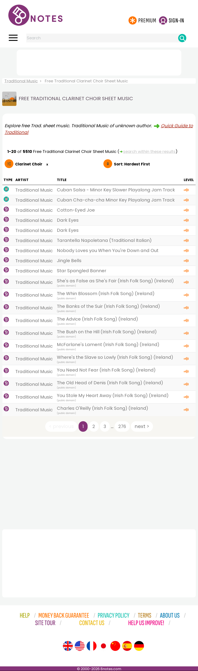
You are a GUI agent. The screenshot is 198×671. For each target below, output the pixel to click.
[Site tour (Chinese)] (115, 645)
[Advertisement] (99, 62)
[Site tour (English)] (67, 645)
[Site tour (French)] (91, 645)
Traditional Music (21, 81)
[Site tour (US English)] (79, 645)
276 (122, 426)
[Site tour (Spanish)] (127, 645)
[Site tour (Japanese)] (103, 645)
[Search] (182, 38)
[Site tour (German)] (138, 645)
